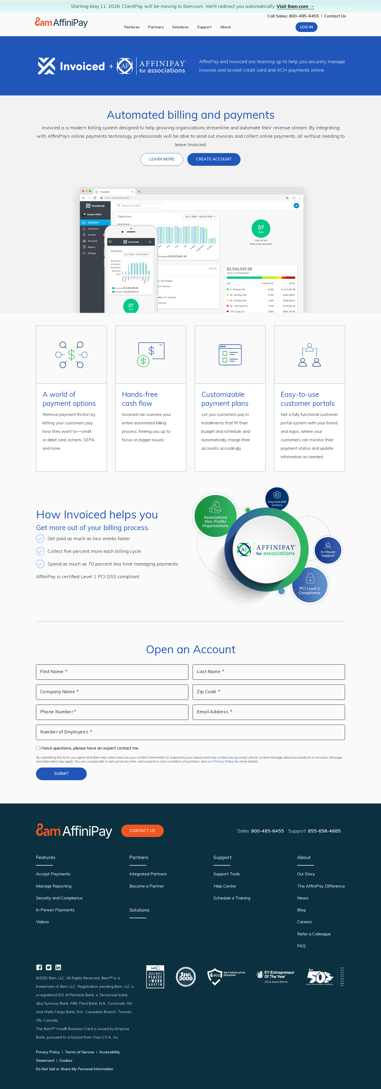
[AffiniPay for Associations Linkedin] (58, 967)
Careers (304, 921)
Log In (306, 27)
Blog (301, 909)
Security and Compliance (59, 897)
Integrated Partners (148, 873)
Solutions (139, 910)
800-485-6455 (267, 831)
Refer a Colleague (314, 933)
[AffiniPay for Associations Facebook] (39, 967)
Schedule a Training (232, 897)
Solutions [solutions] (180, 27)
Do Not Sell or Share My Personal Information (74, 1069)
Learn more (166, 159)
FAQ (301, 945)
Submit (61, 773)
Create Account (214, 159)
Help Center (225, 886)
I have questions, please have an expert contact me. (87, 748)
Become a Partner (146, 886)
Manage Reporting (53, 886)
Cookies (65, 1060)
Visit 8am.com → (295, 6)
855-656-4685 (324, 831)
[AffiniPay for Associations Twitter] (49, 967)
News (303, 897)
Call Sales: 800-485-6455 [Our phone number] (293, 16)
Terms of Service (79, 1052)
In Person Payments (55, 909)
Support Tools (227, 873)
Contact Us (335, 16)
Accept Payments (53, 873)
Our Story (306, 873)
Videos (42, 921)
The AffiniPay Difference (321, 886)
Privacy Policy (223, 761)
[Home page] (61, 22)
